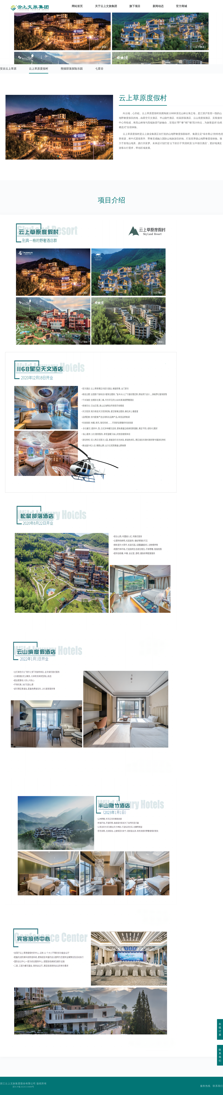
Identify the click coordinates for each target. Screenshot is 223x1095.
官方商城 (181, 7)
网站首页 (77, 7)
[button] (55, 156)
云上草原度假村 (38, 68)
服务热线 (205, 1086)
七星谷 (99, 68)
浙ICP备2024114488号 (23, 1087)
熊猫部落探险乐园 (72, 68)
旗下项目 (134, 7)
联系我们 (218, 1086)
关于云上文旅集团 (106, 7)
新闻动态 (158, 7)
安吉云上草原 (8, 68)
